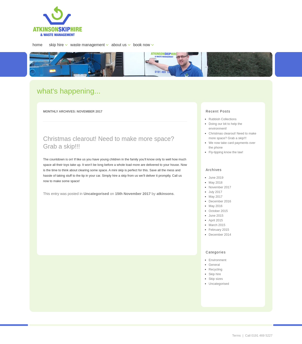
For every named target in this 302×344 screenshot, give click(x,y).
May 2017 (215, 196)
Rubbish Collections (222, 119)
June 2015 (216, 215)
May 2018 (215, 182)
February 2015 (219, 229)
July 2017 (215, 192)
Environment (217, 260)
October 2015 (218, 211)
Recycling (215, 269)
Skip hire (215, 274)
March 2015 (217, 225)
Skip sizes (216, 279)
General (214, 265)
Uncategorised (96, 194)
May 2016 (215, 206)
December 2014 (220, 234)
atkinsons (164, 194)
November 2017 (220, 187)
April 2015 (216, 220)
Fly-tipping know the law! (226, 152)
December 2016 (220, 201)
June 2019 (216, 177)
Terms (236, 335)
